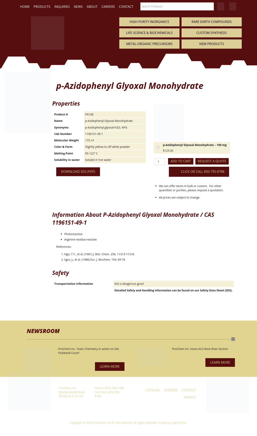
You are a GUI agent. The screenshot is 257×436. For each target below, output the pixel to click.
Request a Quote (212, 161)
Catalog (153, 390)
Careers (108, 6)
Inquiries (62, 6)
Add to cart (180, 161)
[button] (109, 366)
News (78, 6)
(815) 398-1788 (114, 388)
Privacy (190, 397)
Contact (126, 6)
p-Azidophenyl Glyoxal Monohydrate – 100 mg (194, 145)
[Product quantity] (160, 161)
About (92, 6)
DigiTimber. (179, 423)
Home (25, 6)
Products (42, 6)
